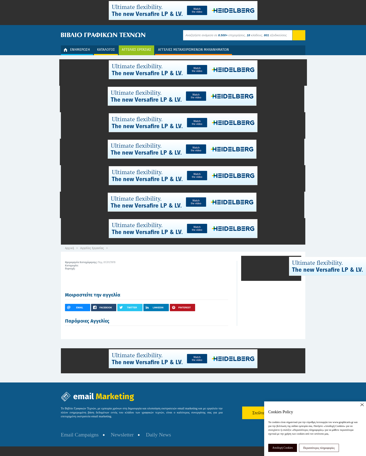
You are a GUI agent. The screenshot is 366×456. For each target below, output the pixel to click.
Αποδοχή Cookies (282, 447)
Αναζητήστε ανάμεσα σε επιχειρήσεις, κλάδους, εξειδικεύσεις (236, 35)
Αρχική (69, 248)
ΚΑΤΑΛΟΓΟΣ (106, 49)
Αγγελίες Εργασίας (92, 248)
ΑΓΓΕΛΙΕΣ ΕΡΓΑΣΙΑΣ (136, 49)
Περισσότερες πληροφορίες (319, 447)
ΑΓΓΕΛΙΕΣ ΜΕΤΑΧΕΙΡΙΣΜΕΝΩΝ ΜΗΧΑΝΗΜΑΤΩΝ (193, 49)
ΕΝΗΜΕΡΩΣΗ (77, 49)
